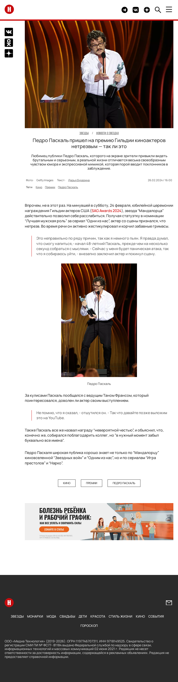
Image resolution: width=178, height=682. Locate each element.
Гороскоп (89, 625)
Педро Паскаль (68, 187)
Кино (39, 187)
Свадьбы (67, 616)
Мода (51, 616)
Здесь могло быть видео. (107, 10)
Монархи (35, 616)
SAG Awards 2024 (106, 210)
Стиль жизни (120, 616)
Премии (50, 187)
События (156, 616)
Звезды (17, 616)
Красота (97, 616)
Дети (83, 616)
